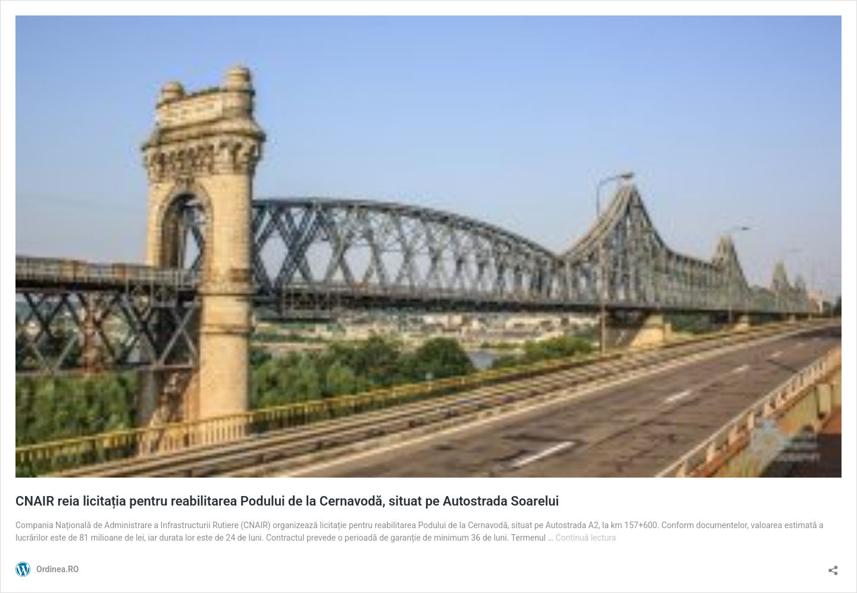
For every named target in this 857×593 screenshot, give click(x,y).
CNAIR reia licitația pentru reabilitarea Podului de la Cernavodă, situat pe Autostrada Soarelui (287, 501)
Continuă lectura (585, 537)
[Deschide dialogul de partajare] (833, 566)
